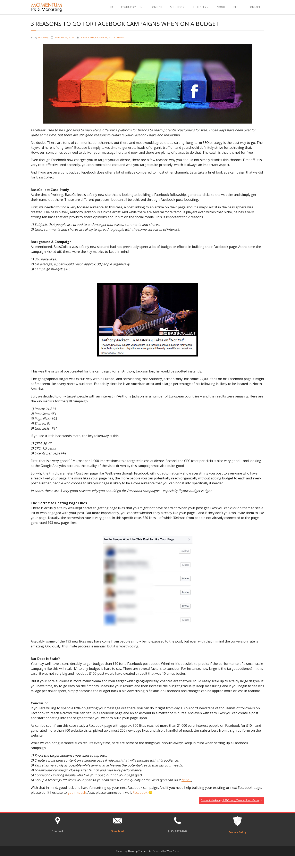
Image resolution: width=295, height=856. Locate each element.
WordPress (172, 851)
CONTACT (254, 7)
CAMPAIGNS (87, 37)
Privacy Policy (237, 832)
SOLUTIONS (177, 7)
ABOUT (221, 7)
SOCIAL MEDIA (116, 37)
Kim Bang (43, 37)
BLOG (237, 7)
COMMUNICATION (131, 7)
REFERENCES (199, 7)
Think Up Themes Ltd (139, 851)
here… (186, 780)
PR (111, 7)
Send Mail (117, 831)
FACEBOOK (101, 37)
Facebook (140, 792)
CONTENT (156, 7)
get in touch (77, 792)
